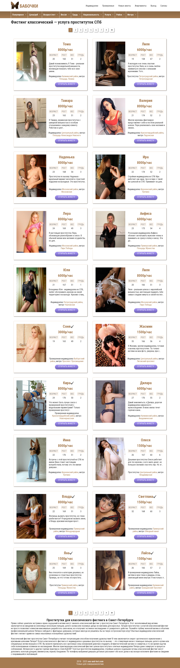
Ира (145, 157)
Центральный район (70, 132)
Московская (66, 192)
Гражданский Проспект (152, 587)
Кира (66, 382)
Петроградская (146, 79)
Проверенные (108, 5)
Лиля (145, 44)
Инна (66, 440)
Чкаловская (70, 304)
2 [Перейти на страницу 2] (75, 30)
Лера (67, 213)
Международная (73, 531)
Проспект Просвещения (72, 361)
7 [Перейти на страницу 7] (101, 30)
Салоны (163, 5)
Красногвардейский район (152, 132)
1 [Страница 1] (70, 30)
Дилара (145, 382)
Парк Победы (67, 248)
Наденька (66, 157)
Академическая (146, 418)
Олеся (146, 440)
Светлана (146, 496)
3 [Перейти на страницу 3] (80, 30)
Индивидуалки (92, 5)
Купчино (145, 192)
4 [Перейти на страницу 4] (85, 30)
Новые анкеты (124, 5)
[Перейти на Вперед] (106, 30)
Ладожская (149, 135)
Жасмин (146, 326)
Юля (66, 269)
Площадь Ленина (66, 79)
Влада (66, 496)
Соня (66, 326)
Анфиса (145, 213)
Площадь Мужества (146, 248)
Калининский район (70, 76)
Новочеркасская (66, 418)
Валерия (146, 100)
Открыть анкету (66, 85)
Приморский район (149, 245)
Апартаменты (140, 5)
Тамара (66, 100)
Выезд (153, 5)
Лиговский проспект (146, 361)
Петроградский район (148, 76)
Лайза (146, 552)
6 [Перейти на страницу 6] (96, 30)
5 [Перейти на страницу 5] (90, 30)
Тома (66, 44)
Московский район (70, 189)
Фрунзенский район (149, 189)
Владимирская (145, 475)
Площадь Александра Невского (67, 135)
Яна (67, 552)
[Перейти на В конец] (112, 30)
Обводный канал (152, 531)
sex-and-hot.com (95, 661)
